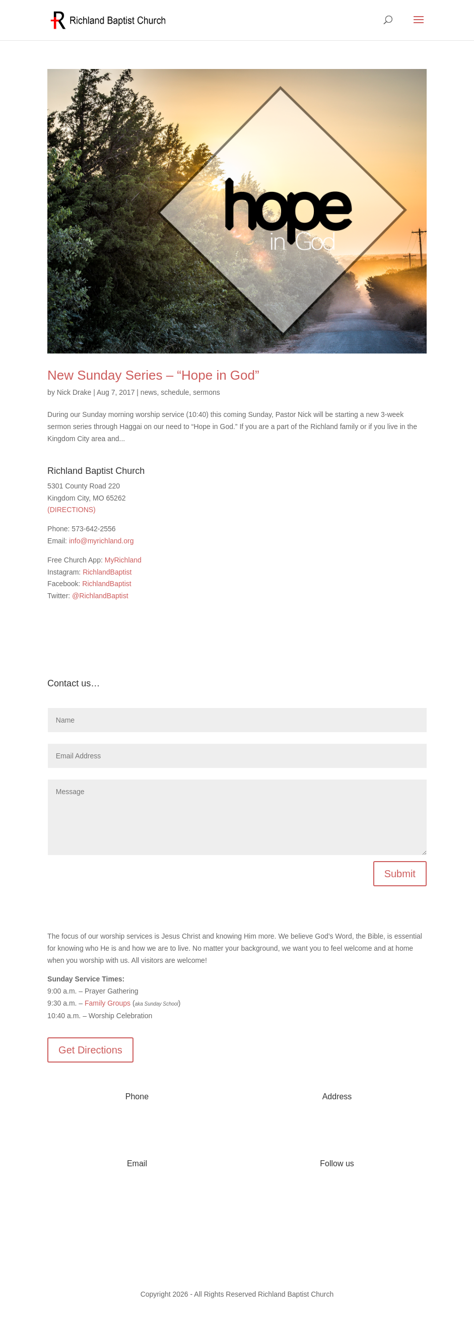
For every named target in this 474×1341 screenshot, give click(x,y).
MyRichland (123, 560)
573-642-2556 (137, 1126)
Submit (400, 873)
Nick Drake (74, 392)
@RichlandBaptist (100, 596)
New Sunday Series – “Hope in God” (153, 375)
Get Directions (90, 1049)
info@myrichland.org (101, 541)
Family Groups (107, 1003)
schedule (175, 392)
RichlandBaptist (107, 572)
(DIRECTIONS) (71, 510)
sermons (206, 392)
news (149, 392)
